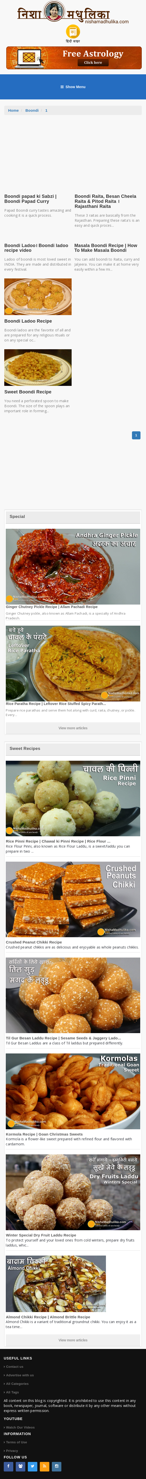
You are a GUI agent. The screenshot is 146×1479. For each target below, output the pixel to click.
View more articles (73, 728)
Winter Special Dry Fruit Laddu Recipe (41, 1235)
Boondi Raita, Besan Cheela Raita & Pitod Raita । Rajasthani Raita (105, 201)
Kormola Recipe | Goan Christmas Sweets (44, 1134)
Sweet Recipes (25, 748)
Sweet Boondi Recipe (27, 391)
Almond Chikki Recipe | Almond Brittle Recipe (48, 1317)
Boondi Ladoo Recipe (28, 321)
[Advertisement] (72, 152)
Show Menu (73, 87)
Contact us (14, 1367)
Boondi (32, 110)
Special (17, 516)
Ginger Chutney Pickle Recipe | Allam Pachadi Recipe (52, 607)
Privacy (12, 1451)
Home (13, 110)
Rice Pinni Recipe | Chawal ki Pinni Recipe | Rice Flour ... (58, 841)
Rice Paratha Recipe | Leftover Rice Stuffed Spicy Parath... (56, 704)
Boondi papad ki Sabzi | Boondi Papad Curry (30, 199)
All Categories (17, 1384)
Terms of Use (16, 1442)
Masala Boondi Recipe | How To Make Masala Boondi (105, 248)
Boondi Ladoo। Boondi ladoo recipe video (36, 248)
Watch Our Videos (20, 1427)
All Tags (12, 1392)
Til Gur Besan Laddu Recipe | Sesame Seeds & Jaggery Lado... (63, 1038)
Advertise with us (20, 1375)
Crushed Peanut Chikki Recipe (34, 942)
